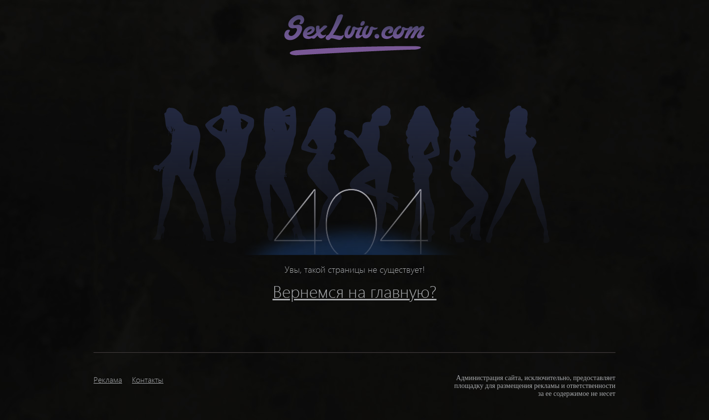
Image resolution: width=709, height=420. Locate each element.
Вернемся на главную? (355, 291)
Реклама (108, 379)
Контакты (147, 379)
